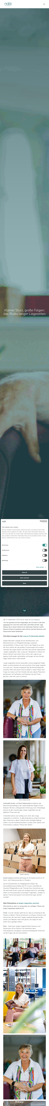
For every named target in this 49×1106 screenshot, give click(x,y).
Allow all (24, 572)
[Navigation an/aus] (44, 4)
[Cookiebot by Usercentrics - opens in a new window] (39, 521)
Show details (40, 567)
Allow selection (24, 578)
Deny (24, 583)
